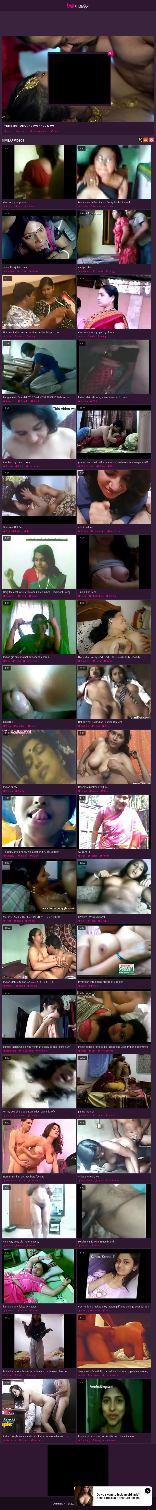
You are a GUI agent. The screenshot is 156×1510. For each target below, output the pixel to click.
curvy (100, 466)
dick (55, 131)
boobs (29, 206)
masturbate (96, 596)
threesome (105, 1051)
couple (98, 271)
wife (91, 336)
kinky (19, 1245)
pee (82, 856)
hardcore (9, 1051)
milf (22, 1180)
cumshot (34, 1180)
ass (18, 206)
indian (108, 206)
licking (83, 726)
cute (7, 1115)
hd (110, 466)
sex (7, 131)
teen (82, 596)
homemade (34, 466)
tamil (7, 336)
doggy (110, 271)
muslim (83, 1245)
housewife (98, 531)
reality (35, 401)
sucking (84, 1440)
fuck (19, 466)
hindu (96, 1245)
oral (105, 726)
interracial (38, 131)
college (33, 1115)
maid (94, 401)
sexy (7, 726)
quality (83, 531)
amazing (113, 531)
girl (92, 1051)
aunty (33, 271)
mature (95, 206)
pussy (20, 131)
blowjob (9, 271)
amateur (84, 271)
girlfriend (112, 1180)
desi (28, 531)
